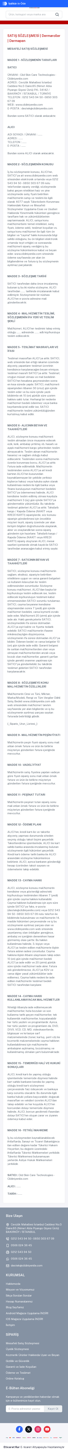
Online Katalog (15, 1378)
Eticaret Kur (12, 1447)
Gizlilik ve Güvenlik (17, 1360)
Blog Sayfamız (15, 1307)
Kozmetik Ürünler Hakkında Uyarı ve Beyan (32, 1355)
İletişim (10, 1325)
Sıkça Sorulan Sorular (19, 1295)
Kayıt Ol (53, 1408)
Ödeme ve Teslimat (18, 1372)
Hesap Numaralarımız (19, 1301)
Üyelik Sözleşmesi (17, 1349)
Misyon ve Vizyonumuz (20, 1289)
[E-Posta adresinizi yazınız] (25, 1408)
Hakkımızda (13, 1283)
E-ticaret (26, 1447)
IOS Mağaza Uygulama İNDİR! (24, 1319)
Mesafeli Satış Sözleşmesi (22, 1343)
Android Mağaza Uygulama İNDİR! (27, 1313)
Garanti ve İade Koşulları (21, 1366)
